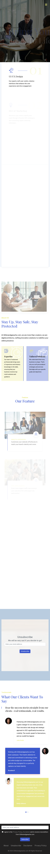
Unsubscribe (16, 845)
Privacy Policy (17, 832)
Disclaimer (26, 832)
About (6, 845)
